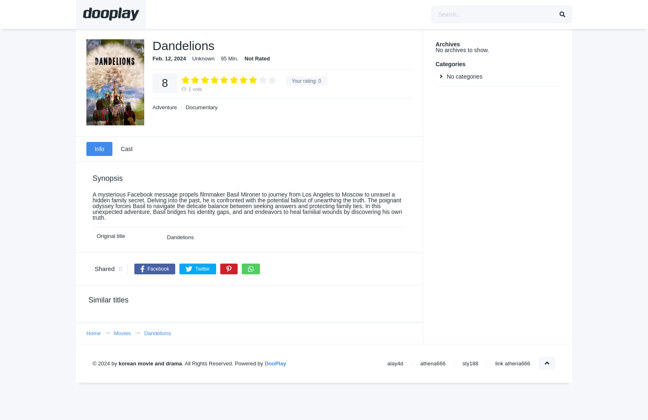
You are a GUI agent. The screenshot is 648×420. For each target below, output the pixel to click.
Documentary (201, 107)
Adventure (164, 107)
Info (99, 149)
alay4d (395, 363)
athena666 (433, 363)
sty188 (470, 363)
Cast (127, 149)
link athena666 (512, 363)
